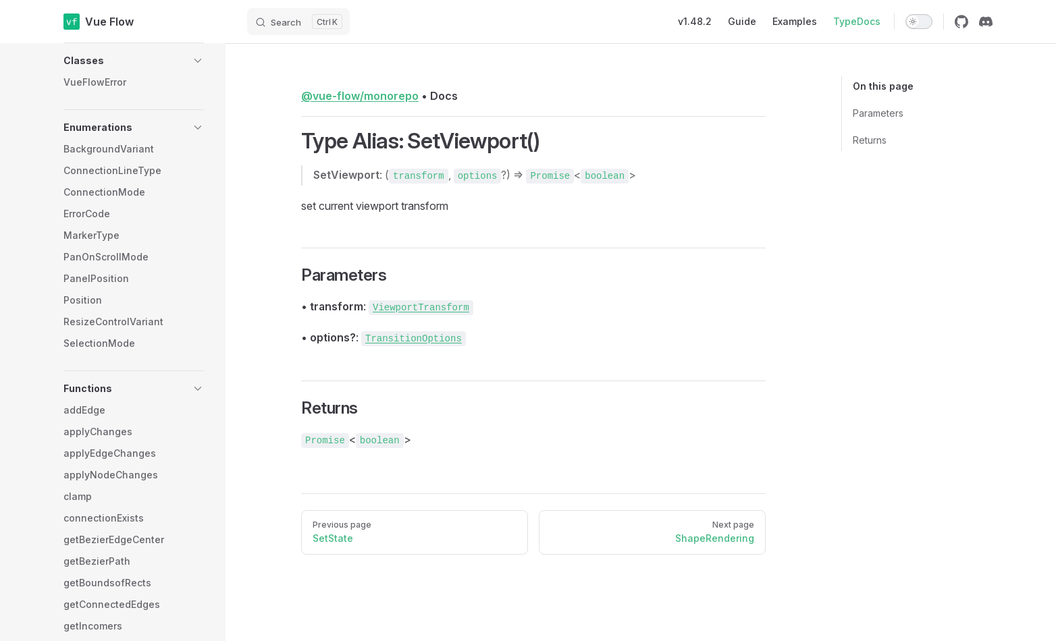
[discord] (986, 21)
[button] (133, 61)
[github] (961, 21)
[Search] (298, 21)
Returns (870, 140)
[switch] (918, 21)
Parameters (878, 113)
